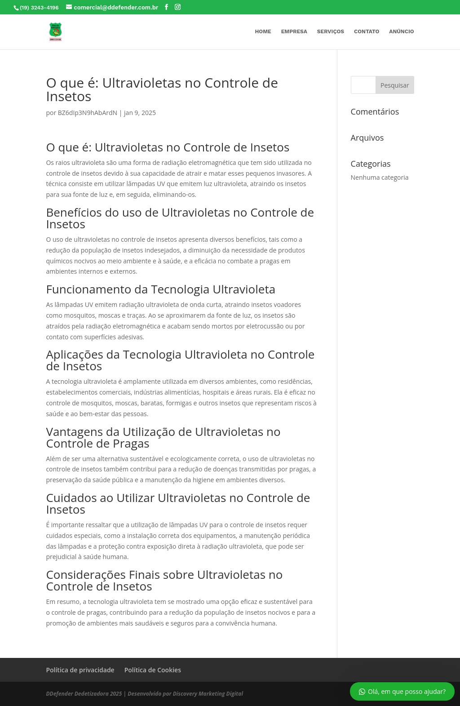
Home (263, 31)
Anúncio (401, 31)
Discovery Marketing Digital (208, 693)
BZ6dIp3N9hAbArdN (87, 112)
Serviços (330, 31)
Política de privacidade (80, 670)
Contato (366, 31)
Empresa (294, 31)
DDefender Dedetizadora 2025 (84, 693)
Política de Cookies (152, 670)
